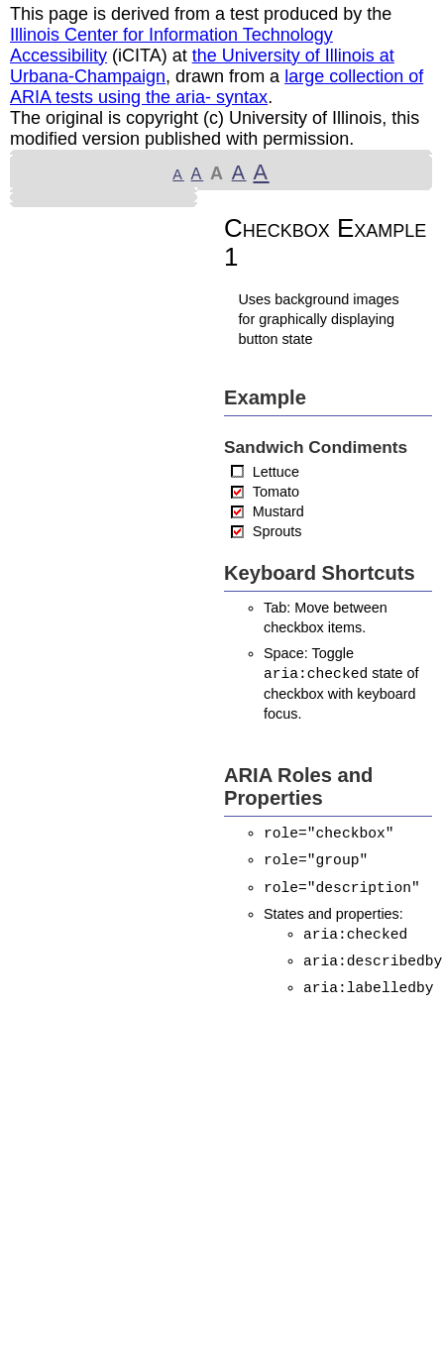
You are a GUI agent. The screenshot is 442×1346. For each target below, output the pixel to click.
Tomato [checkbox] (276, 492)
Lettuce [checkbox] (276, 472)
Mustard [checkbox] (278, 511)
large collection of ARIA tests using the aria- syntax (216, 86)
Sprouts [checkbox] (277, 531)
